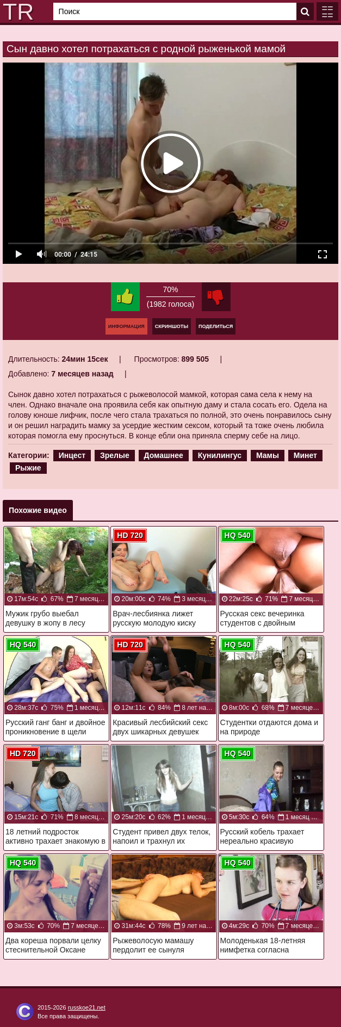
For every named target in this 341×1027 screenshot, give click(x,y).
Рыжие (28, 467)
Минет (305, 455)
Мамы (267, 455)
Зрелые (114, 455)
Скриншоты (171, 326)
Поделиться (216, 326)
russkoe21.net (87, 1007)
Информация (126, 326)
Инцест (72, 455)
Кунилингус (219, 455)
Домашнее (163, 455)
